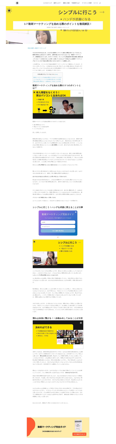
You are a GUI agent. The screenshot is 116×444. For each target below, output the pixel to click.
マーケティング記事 (86, 3)
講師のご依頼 (66, 3)
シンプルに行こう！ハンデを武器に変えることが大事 (47, 79)
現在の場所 (31, 48)
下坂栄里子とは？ (75, 3)
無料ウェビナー (57, 3)
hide (56, 74)
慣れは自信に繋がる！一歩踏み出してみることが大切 (47, 81)
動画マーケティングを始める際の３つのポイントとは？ (47, 77)
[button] (58, 214)
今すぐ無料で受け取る (58, 231)
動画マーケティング (63, 27)
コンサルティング (47, 3)
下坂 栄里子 (54, 27)
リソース (95, 3)
